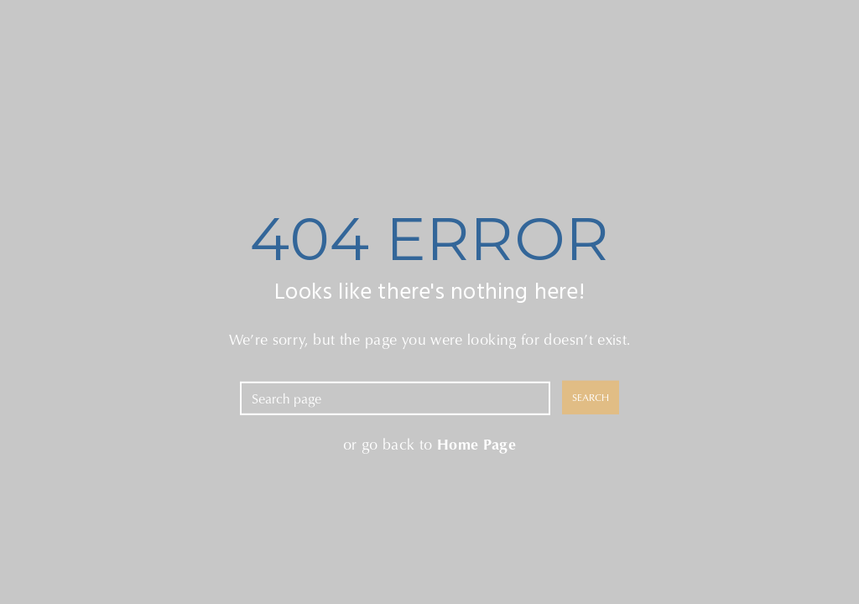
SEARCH (590, 397)
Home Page (476, 443)
